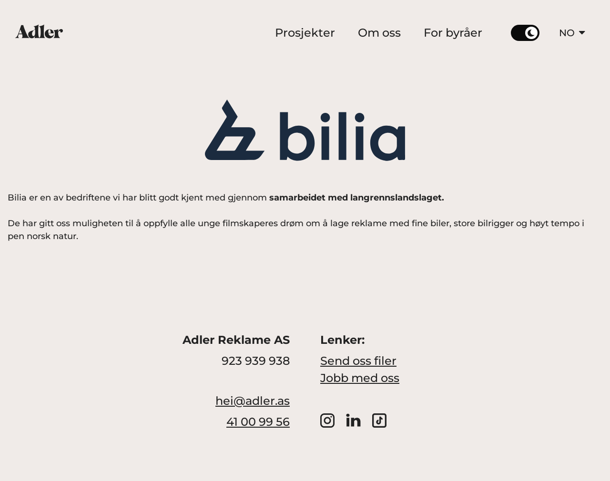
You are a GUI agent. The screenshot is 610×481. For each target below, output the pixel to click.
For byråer (453, 33)
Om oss (379, 33)
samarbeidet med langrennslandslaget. (356, 197)
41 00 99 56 (258, 422)
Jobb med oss (359, 378)
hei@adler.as (252, 401)
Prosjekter (305, 33)
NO (573, 33)
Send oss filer (358, 361)
